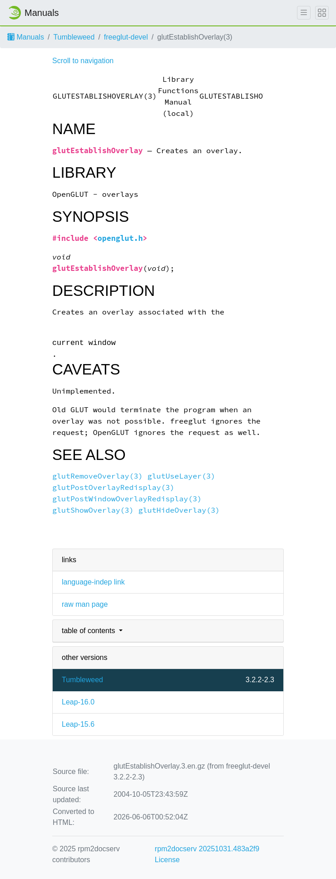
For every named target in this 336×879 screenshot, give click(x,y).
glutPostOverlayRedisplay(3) (113, 487)
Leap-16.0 (78, 702)
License (167, 860)
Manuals (25, 37)
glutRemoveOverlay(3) (97, 476)
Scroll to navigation (83, 61)
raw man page (85, 604)
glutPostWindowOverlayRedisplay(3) (127, 499)
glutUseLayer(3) (181, 476)
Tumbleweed (73, 37)
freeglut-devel (126, 37)
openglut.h (120, 238)
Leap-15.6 (78, 724)
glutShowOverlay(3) (93, 510)
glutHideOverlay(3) (179, 510)
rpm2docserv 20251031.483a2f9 (207, 849)
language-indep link (93, 582)
